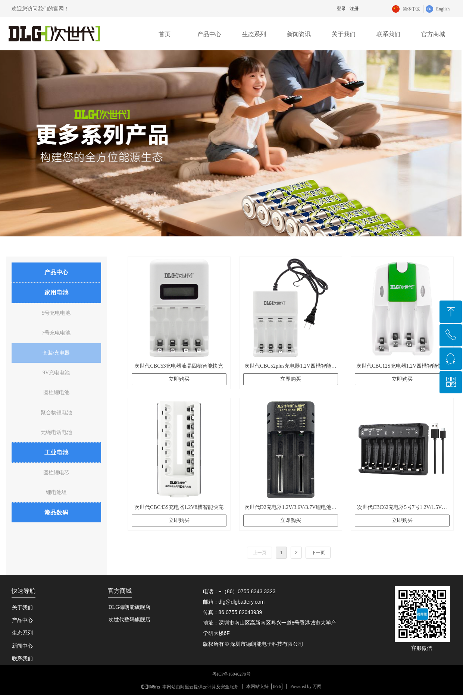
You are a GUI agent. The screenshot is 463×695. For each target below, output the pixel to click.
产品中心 (209, 34)
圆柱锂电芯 (56, 472)
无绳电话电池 (56, 432)
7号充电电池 (56, 333)
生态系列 (254, 34)
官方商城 (433, 34)
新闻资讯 (299, 34)
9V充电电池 (56, 372)
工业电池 (56, 452)
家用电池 (56, 292)
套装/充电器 (56, 353)
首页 (165, 34)
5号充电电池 (56, 313)
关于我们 (344, 34)
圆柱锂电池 (56, 392)
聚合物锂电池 (56, 412)
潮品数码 (56, 512)
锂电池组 (56, 492)
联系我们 (388, 34)
